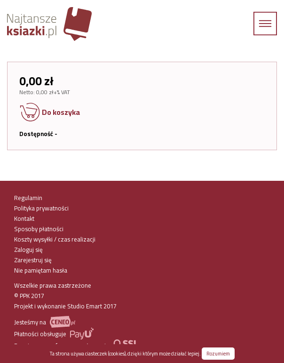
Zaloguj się (28, 249)
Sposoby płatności (38, 229)
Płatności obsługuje (54, 333)
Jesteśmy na (44, 322)
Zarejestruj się (33, 260)
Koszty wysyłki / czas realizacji (54, 239)
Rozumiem (218, 353)
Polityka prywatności (41, 208)
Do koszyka (49, 113)
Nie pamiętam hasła (40, 270)
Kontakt (24, 218)
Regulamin (28, 198)
